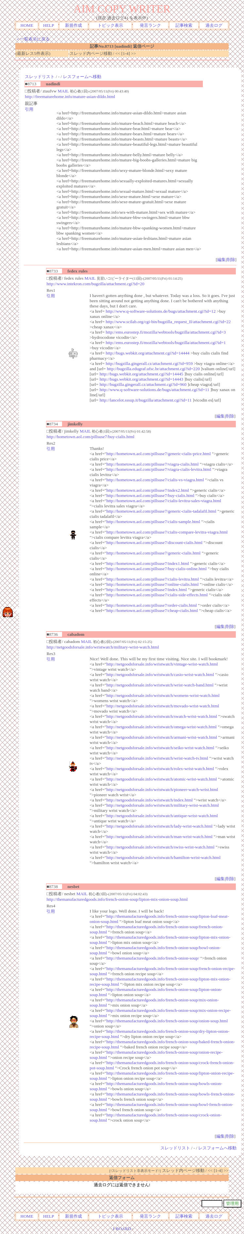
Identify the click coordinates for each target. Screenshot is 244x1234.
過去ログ (213, 25)
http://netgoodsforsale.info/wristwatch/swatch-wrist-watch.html (161, 716)
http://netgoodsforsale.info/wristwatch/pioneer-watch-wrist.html (162, 789)
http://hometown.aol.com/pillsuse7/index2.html (147, 490)
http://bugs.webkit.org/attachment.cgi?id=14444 (147, 353)
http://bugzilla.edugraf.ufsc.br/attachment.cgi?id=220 (153, 368)
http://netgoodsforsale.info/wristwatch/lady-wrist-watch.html (159, 826)
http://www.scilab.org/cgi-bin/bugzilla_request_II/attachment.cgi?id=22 (168, 321)
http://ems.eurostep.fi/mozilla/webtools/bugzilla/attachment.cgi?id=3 (166, 332)
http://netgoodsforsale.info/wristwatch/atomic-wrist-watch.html (161, 779)
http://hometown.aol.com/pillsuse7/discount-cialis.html (154, 542)
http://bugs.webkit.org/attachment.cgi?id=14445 (141, 373)
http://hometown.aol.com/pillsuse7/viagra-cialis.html (152, 464)
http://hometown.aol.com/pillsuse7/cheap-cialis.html (152, 610)
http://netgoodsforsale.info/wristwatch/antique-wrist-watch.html (162, 815)
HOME (27, 25)
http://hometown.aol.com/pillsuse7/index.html (146, 589)
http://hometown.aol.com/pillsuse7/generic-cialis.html (153, 553)
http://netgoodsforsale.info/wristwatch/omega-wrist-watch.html (161, 726)
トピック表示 (110, 25)
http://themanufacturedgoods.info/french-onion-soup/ (152, 958)
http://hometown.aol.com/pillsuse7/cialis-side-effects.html (157, 594)
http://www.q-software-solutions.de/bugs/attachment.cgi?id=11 (154, 389)
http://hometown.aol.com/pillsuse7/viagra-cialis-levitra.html (158, 469)
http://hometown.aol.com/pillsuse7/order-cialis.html (151, 605)
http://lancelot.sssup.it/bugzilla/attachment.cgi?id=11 (146, 400)
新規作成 (73, 25)
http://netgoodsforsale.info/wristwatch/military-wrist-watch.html (102, 647)
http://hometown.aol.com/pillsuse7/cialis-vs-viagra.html (155, 479)
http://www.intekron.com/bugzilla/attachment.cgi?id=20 (95, 283)
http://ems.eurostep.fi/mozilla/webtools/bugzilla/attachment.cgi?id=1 (166, 342)
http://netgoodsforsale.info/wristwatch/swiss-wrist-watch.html (160, 847)
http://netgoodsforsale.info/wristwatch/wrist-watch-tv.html (157, 758)
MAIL (63, 91)
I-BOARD (122, 1228)
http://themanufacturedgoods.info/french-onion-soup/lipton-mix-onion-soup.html (116, 899)
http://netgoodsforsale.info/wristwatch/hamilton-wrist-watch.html (163, 857)
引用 (29, 109)
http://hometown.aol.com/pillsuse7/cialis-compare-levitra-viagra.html (167, 532)
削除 (231, 259)
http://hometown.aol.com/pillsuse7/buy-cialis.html (90, 436)
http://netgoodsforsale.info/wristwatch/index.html (149, 800)
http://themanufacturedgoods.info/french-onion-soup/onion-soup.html (167, 1020)
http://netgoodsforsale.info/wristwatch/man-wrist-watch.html (159, 836)
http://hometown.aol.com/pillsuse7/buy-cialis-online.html (156, 568)
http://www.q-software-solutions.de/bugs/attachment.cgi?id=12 (161, 311)
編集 (221, 259)
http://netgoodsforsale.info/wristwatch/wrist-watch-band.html (160, 685)
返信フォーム (122, 1177)
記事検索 (183, 25)
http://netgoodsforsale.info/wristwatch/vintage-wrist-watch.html (162, 664)
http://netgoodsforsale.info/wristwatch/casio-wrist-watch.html (160, 674)
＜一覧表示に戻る (33, 39)
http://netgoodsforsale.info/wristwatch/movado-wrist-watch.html (162, 705)
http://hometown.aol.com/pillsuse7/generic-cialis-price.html (158, 453)
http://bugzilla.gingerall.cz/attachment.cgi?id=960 (143, 384)
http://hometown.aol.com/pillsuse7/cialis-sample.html (153, 521)
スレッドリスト (40, 76)
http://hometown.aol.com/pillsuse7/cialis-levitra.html (152, 579)
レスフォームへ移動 (82, 76)
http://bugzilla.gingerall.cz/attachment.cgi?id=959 (149, 363)
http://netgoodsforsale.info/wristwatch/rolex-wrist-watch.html (160, 768)
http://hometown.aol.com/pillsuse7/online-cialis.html (152, 584)
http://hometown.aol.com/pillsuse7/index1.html (147, 563)
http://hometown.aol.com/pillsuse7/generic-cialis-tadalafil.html (161, 511)
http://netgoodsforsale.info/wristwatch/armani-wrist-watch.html (161, 737)
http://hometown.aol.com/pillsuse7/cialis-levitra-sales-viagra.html (163, 500)
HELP (48, 25)
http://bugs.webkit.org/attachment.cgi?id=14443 (141, 379)
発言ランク (150, 25)
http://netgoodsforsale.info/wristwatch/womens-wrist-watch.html (163, 695)
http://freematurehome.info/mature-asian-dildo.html (70, 96)
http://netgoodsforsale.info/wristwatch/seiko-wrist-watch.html (160, 747)
